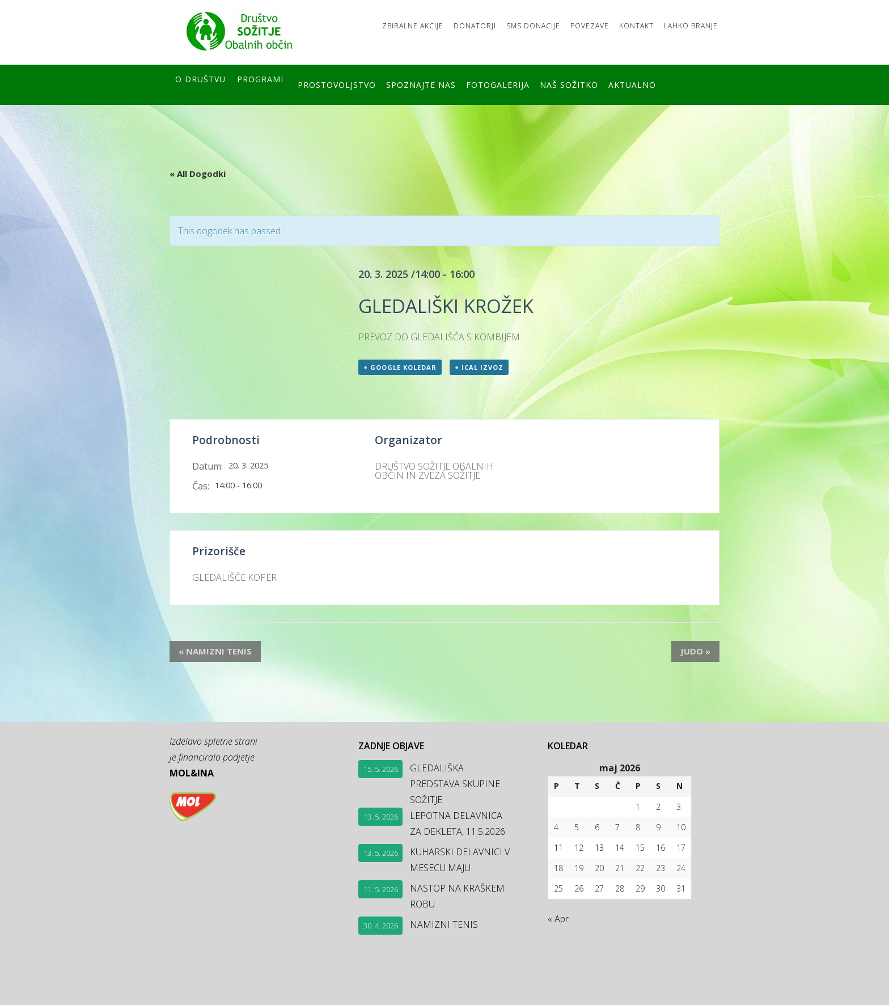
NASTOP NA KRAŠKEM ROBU (457, 895)
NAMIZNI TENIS (206, 651)
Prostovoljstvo (337, 83)
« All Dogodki (198, 170)
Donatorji (441, 24)
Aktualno (659, 83)
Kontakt (623, 24)
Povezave (569, 24)
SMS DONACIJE (506, 24)
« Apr (558, 918)
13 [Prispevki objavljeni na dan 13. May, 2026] (599, 847)
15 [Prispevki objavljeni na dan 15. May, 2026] (640, 847)
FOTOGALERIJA (511, 83)
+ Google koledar (400, 367)
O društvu (200, 83)
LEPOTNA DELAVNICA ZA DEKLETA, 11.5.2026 (457, 823)
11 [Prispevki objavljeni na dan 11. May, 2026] (558, 847)
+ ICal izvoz (479, 367)
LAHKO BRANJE (684, 24)
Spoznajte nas (428, 83)
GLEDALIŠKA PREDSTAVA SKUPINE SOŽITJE (455, 783)
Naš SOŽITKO (589, 83)
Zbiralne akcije (372, 24)
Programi (260, 83)
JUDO (704, 651)
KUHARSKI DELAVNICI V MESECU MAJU (460, 859)
